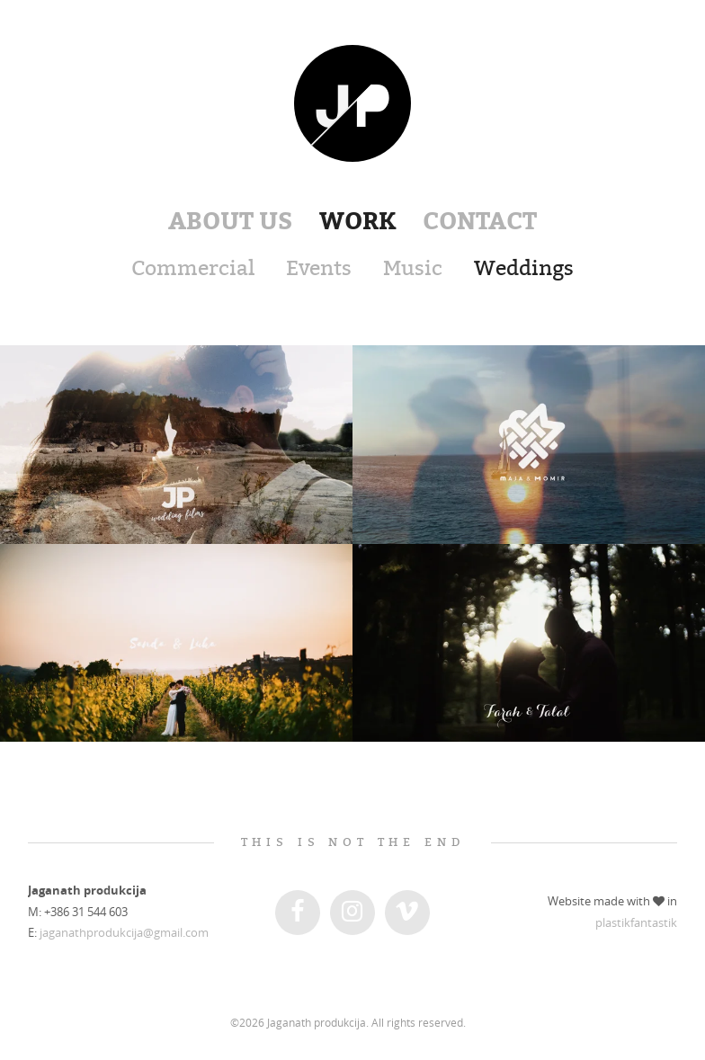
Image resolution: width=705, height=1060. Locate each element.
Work (357, 221)
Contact (480, 221)
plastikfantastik (636, 922)
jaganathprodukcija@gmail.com (124, 932)
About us (230, 221)
